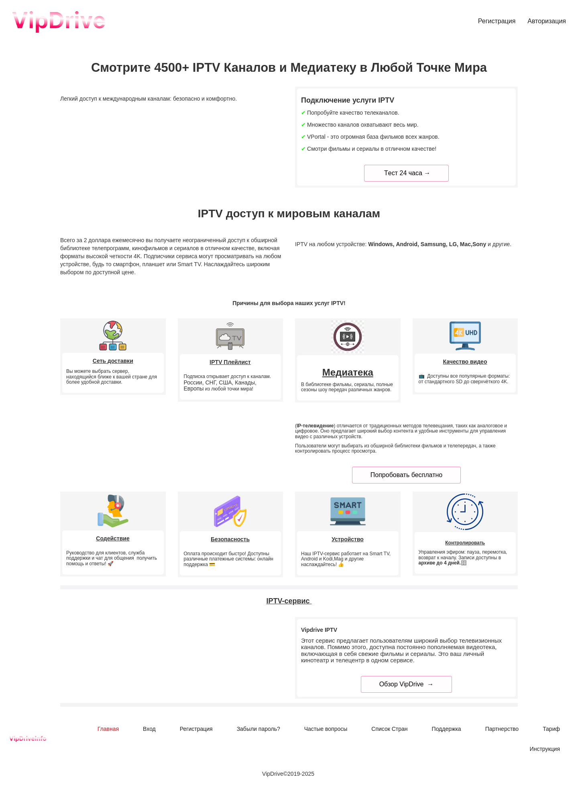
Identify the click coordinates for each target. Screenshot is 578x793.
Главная (108, 729)
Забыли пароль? (258, 729)
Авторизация (546, 21)
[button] (545, 749)
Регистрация (497, 21)
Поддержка (446, 729)
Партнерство (502, 729)
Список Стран (389, 729)
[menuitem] (497, 21)
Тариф (551, 729)
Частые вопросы (326, 729)
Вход (149, 729)
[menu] (346, 21)
